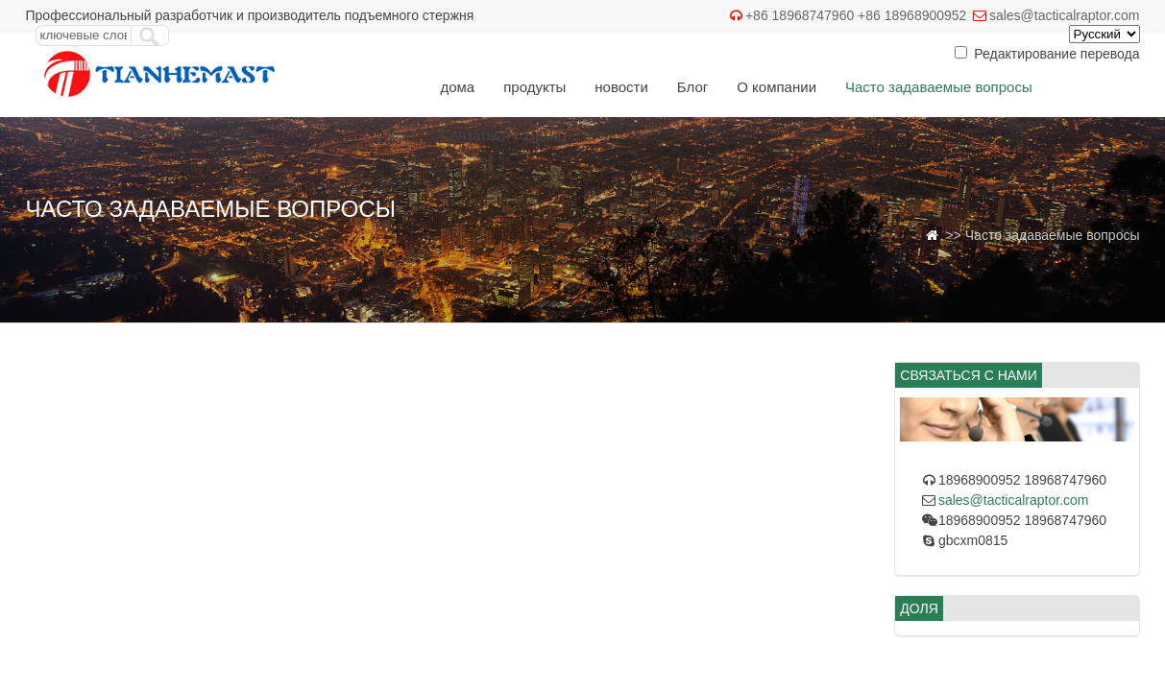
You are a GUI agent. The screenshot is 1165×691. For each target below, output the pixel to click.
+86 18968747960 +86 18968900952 (855, 15)
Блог (692, 87)
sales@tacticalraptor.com (1064, 15)
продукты (534, 87)
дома (457, 87)
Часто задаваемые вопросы (938, 87)
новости (621, 87)
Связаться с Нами (500, 135)
